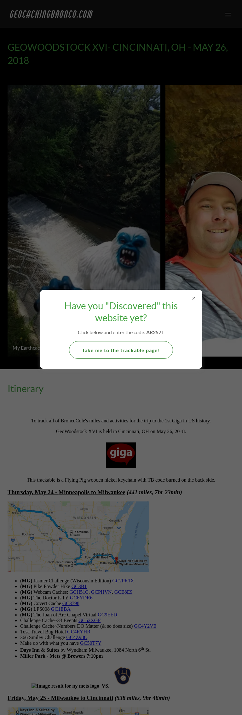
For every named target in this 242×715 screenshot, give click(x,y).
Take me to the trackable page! (121, 350)
